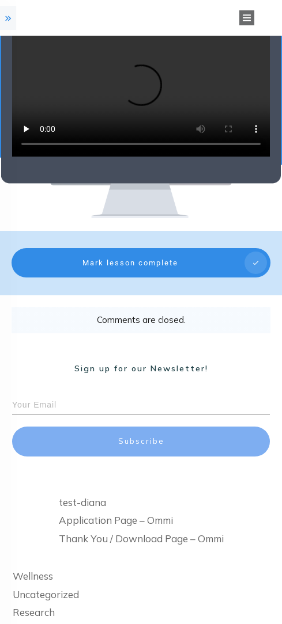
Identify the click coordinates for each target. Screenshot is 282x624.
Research (34, 601)
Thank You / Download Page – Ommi (141, 526)
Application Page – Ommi (116, 509)
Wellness (33, 564)
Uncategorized (46, 582)
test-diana (82, 490)
